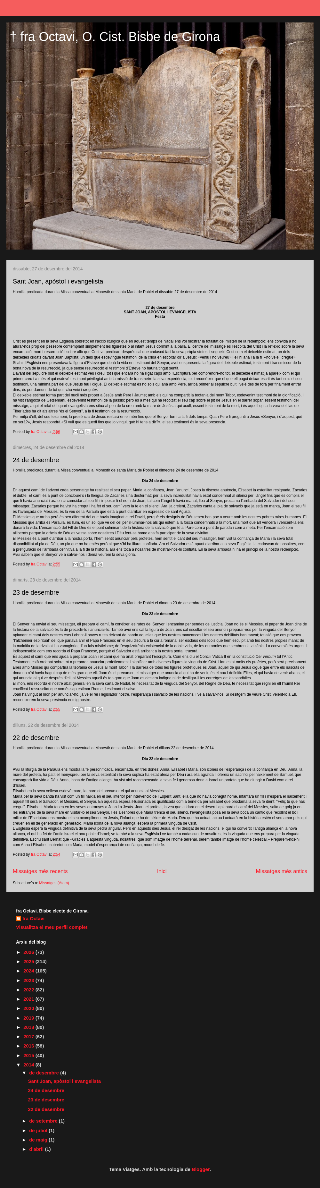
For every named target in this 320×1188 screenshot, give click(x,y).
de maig (39, 1139)
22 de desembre (36, 737)
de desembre (44, 1072)
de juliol (39, 1130)
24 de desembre (36, 459)
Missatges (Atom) (54, 883)
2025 (29, 961)
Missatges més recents (40, 871)
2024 (29, 970)
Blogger (201, 1169)
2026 (29, 952)
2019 (29, 1018)
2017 (29, 1036)
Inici (162, 871)
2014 (29, 1064)
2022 (29, 989)
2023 (29, 980)
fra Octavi (33, 918)
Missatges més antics (281, 871)
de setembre (44, 1121)
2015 (29, 1055)
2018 (29, 1027)
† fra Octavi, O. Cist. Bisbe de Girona (115, 37)
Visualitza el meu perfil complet (51, 927)
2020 (29, 1008)
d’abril (37, 1149)
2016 (29, 1045)
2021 (29, 999)
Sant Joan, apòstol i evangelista (58, 281)
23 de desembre (36, 592)
